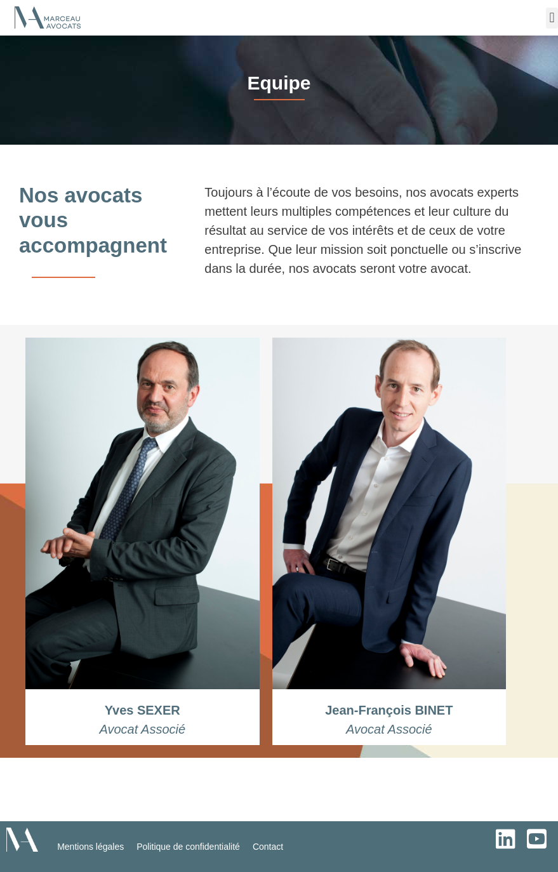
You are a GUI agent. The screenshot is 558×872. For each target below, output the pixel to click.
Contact (268, 847)
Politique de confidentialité (188, 847)
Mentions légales (90, 847)
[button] (552, 18)
